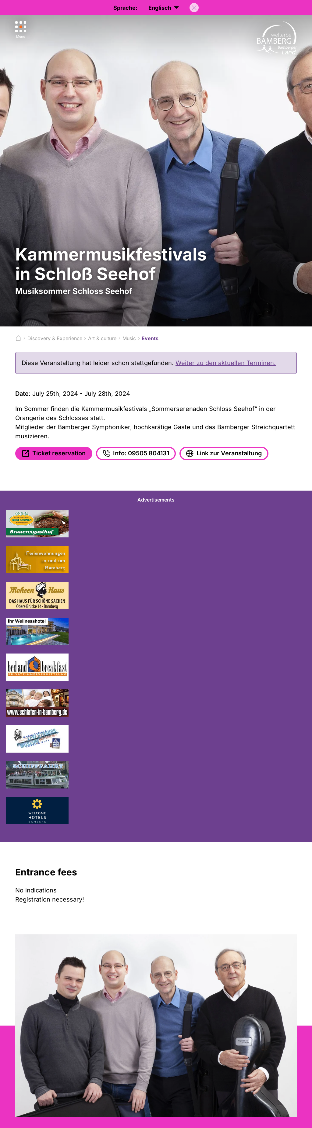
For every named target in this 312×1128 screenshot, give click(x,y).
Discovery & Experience (54, 338)
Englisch (163, 8)
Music (129, 338)
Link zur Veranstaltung (223, 453)
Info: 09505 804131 (135, 453)
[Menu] (20, 30)
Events (150, 338)
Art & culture (102, 338)
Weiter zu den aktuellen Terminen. (226, 363)
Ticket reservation (53, 453)
